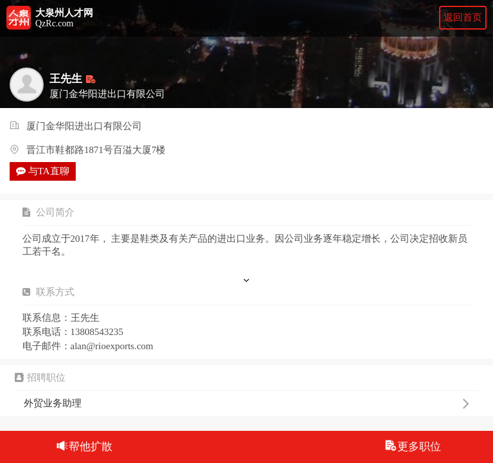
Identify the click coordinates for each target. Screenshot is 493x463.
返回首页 (463, 17)
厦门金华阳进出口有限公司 (84, 127)
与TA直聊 (42, 171)
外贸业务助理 (246, 403)
